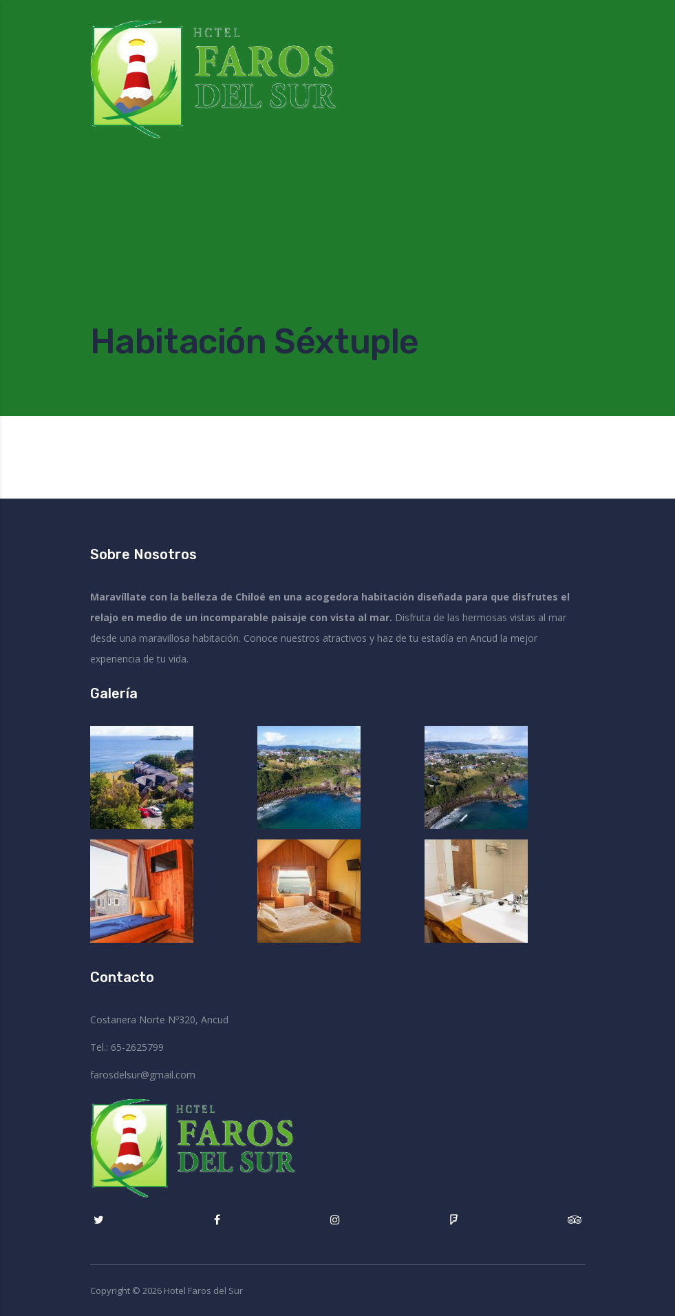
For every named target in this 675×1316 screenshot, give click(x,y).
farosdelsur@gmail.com (142, 1074)
